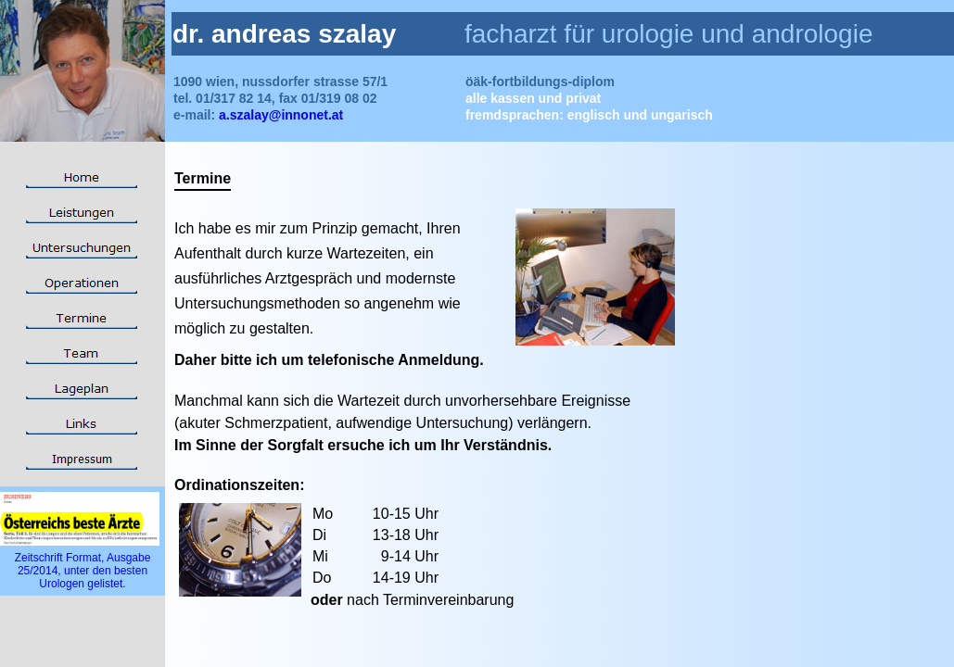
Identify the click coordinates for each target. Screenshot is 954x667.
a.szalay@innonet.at (279, 114)
